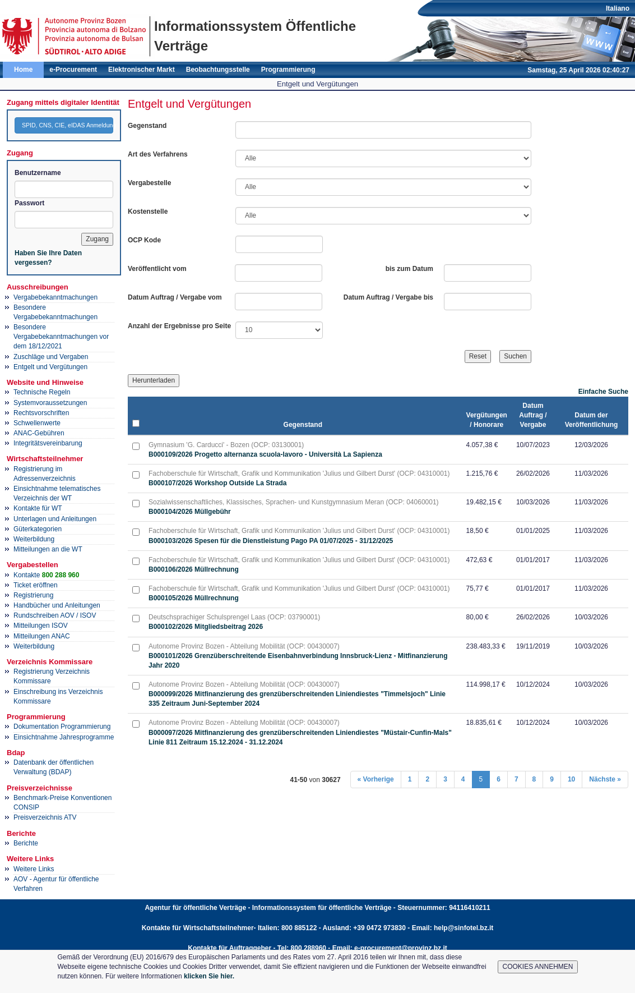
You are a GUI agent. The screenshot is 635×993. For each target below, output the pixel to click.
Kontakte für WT (37, 508)
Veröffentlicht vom (157, 269)
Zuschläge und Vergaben (50, 357)
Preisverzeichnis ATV (44, 817)
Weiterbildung (33, 539)
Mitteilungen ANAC (41, 636)
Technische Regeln (41, 392)
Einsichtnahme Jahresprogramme (63, 737)
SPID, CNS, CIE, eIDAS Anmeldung (67, 125)
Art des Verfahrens (158, 154)
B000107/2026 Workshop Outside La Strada (218, 483)
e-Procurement (73, 69)
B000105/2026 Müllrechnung (194, 598)
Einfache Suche (603, 392)
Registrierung (33, 595)
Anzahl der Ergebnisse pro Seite (179, 326)
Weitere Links (33, 869)
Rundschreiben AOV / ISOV (54, 615)
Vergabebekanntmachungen (55, 297)
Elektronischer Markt (141, 69)
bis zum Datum (409, 269)
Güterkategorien (37, 529)
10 (571, 779)
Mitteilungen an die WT (47, 549)
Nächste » (605, 779)
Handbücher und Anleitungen (56, 605)
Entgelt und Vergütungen (50, 367)
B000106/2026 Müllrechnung (194, 569)
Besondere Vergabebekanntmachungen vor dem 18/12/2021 (61, 336)
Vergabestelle (149, 183)
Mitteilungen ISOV (40, 625)
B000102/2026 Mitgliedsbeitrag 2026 (206, 627)
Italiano (617, 8)
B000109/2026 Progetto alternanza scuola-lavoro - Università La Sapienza (265, 454)
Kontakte (46, 575)
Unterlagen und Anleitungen (54, 519)
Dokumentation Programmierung (61, 726)
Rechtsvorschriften (41, 413)
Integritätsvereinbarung (47, 443)
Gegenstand (147, 126)
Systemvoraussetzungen (50, 403)
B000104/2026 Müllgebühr (190, 512)
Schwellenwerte (37, 423)
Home (23, 69)
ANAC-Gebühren (38, 433)
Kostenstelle (148, 211)
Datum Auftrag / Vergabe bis (388, 297)
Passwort (29, 203)
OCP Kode (144, 240)
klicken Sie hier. (209, 976)
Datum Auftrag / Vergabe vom (175, 297)
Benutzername (38, 173)
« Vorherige (376, 779)
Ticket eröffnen (35, 585)
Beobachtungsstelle (218, 69)
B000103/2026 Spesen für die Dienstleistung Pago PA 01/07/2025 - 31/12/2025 (271, 541)
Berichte (25, 843)
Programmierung (288, 69)
